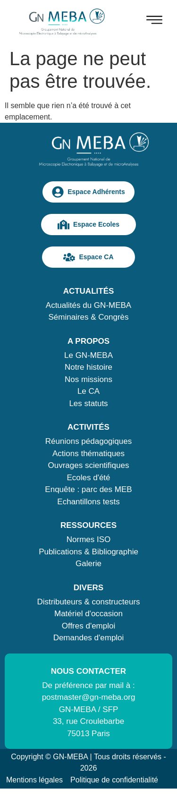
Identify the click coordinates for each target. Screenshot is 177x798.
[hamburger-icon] (154, 21)
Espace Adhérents (88, 192)
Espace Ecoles (88, 224)
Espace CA (88, 257)
